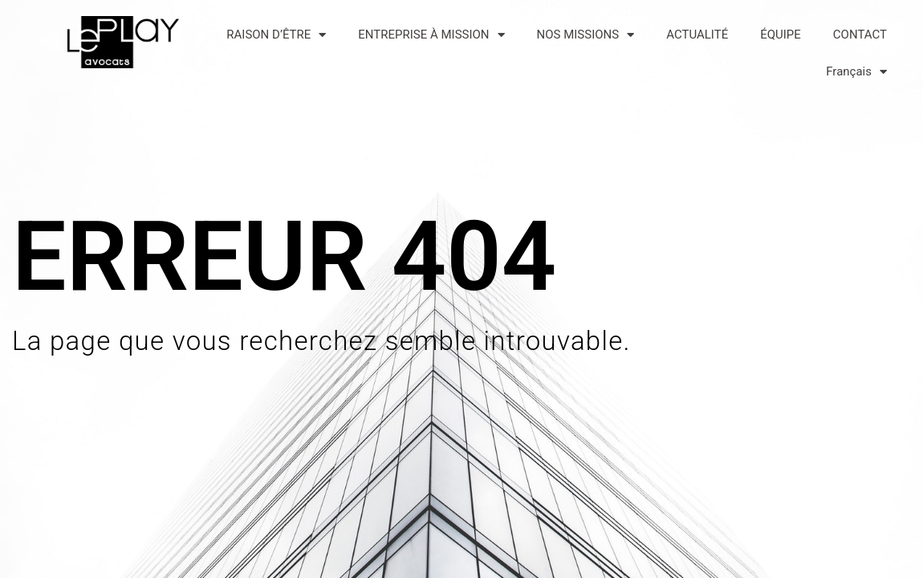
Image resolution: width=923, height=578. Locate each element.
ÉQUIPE (780, 34)
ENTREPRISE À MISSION (431, 35)
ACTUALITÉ (697, 34)
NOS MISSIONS (586, 35)
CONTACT (860, 34)
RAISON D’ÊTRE (276, 35)
